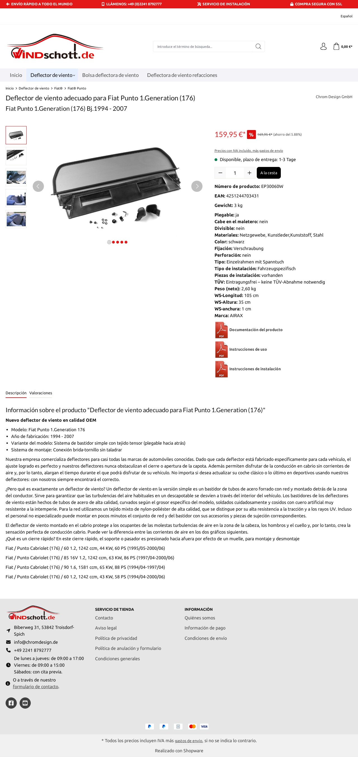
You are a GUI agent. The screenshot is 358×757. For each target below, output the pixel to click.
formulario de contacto (35, 686)
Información (201, 606)
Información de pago (205, 625)
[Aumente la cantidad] (249, 172)
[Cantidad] (235, 172)
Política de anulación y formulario (128, 645)
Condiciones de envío (206, 635)
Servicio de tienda (118, 606)
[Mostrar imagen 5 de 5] (126, 242)
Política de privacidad (116, 635)
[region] (104, 186)
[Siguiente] (196, 186)
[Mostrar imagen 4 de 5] (122, 242)
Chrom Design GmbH (331, 97)
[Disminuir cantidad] (220, 172)
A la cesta (268, 173)
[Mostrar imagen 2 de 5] (113, 242)
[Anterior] (38, 186)
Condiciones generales (117, 655)
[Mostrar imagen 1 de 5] (109, 242)
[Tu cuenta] (321, 46)
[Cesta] (341, 46)
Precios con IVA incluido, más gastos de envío (249, 150)
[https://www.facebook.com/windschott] (11, 703)
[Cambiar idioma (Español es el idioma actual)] (342, 16)
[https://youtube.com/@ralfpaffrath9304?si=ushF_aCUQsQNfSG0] (25, 703)
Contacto (104, 614)
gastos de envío (188, 740)
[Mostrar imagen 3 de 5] (117, 242)
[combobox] (201, 46)
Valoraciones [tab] (40, 393)
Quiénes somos (200, 614)
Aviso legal (106, 625)
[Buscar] (257, 46)
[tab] (16, 393)
